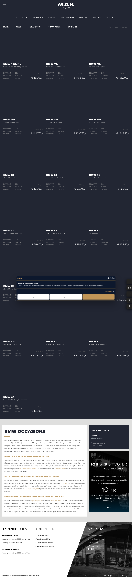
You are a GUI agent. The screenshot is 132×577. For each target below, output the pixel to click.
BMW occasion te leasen (27, 469)
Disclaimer (114, 576)
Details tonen (108, 291)
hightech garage (36, 501)
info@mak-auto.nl (94, 546)
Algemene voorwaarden (92, 576)
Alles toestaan (98, 297)
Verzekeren (67, 17)
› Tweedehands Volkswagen (45, 546)
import (65, 483)
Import (83, 17)
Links (119, 576)
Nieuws (97, 17)
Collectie (22, 17)
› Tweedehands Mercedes (44, 543)
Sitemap (124, 576)
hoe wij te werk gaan (32, 489)
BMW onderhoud (56, 501)
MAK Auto (95, 495)
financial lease (60, 469)
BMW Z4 (8, 396)
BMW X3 (94, 174)
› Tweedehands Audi (42, 536)
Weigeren (33, 297)
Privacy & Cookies (105, 576)
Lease (51, 17)
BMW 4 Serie (12, 63)
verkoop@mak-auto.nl (98, 443)
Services (38, 17)
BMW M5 (52, 63)
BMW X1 (8, 174)
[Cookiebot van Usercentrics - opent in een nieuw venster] (105, 278)
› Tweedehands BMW (43, 539)
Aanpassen (66, 297)
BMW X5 (94, 230)
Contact (111, 17)
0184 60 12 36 (96, 446)
